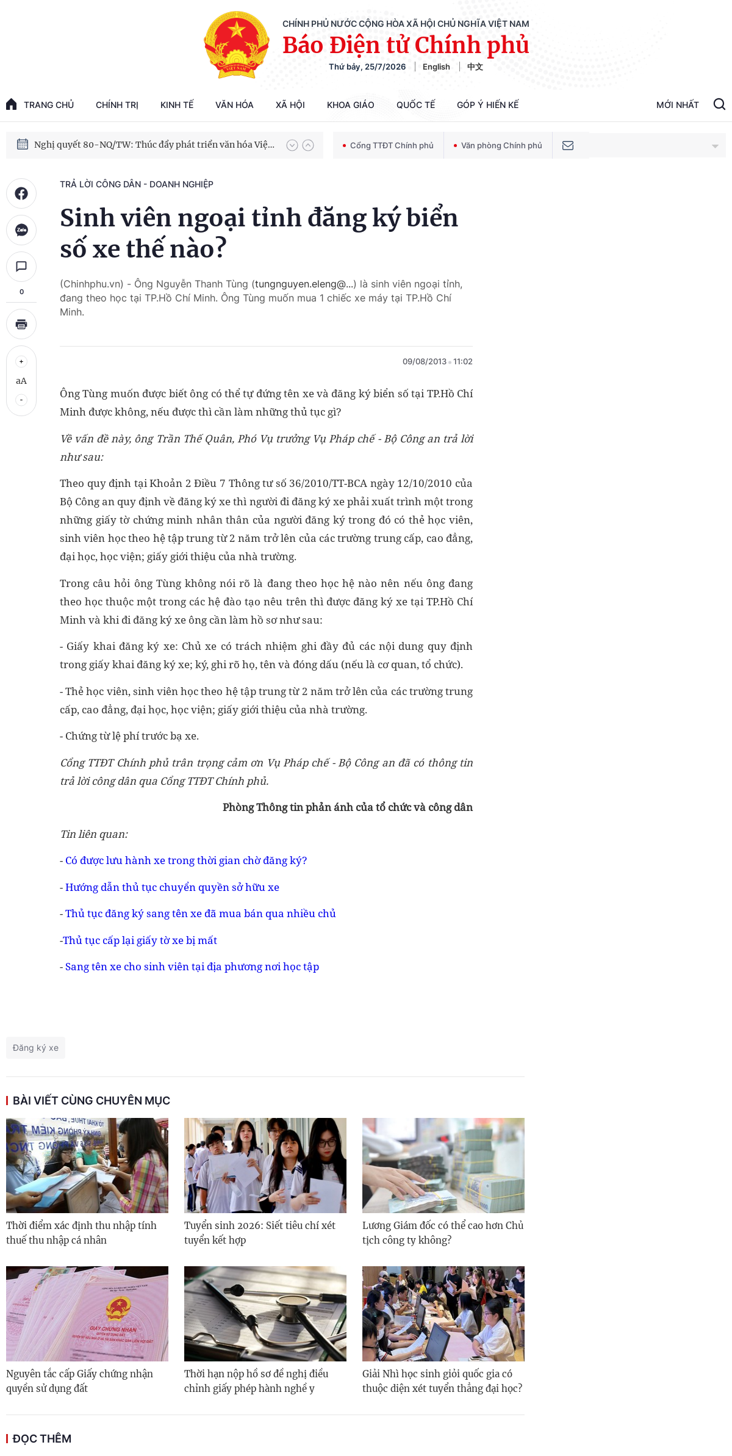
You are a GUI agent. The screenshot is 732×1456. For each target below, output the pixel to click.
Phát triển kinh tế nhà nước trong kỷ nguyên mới (135, 139)
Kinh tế (176, 104)
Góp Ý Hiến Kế (487, 104)
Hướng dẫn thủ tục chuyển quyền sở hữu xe (172, 887)
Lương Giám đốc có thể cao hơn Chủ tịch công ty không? (442, 1233)
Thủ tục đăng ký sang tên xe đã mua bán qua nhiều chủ (200, 913)
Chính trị (117, 104)
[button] (292, 145)
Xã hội (290, 104)
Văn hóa (234, 104)
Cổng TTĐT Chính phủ (388, 145)
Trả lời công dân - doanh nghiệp (137, 184)
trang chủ (40, 104)
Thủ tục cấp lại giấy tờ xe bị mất (140, 940)
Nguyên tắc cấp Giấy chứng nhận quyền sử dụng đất (79, 1381)
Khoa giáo (351, 104)
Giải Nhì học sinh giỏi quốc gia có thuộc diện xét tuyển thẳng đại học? (442, 1381)
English (436, 66)
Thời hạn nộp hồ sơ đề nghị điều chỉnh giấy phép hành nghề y (256, 1381)
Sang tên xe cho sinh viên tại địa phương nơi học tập (192, 966)
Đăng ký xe (36, 1047)
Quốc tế (415, 104)
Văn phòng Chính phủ (498, 145)
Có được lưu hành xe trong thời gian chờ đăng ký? (186, 860)
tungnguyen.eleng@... (304, 284)
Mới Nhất (677, 104)
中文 (475, 66)
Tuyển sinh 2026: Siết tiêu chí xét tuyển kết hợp (260, 1233)
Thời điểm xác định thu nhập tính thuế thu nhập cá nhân (81, 1233)
